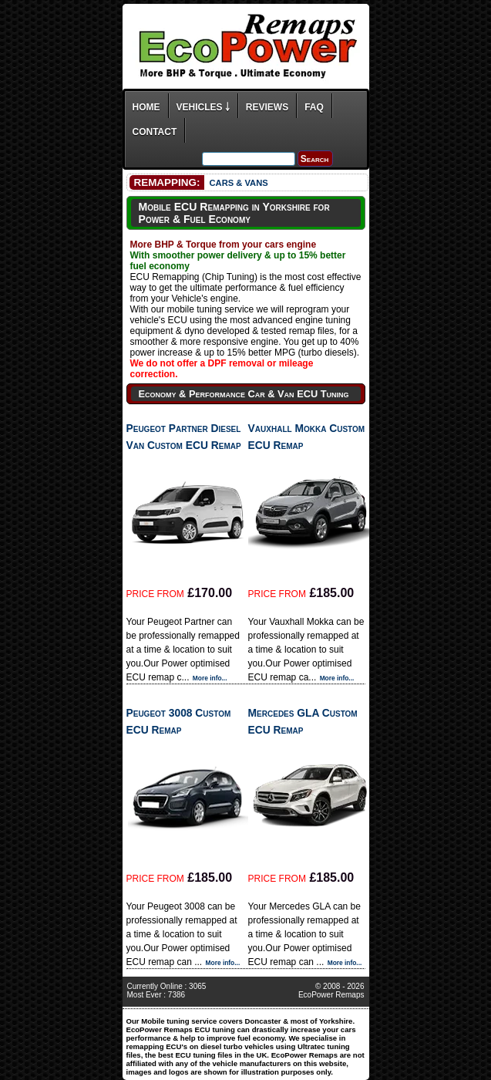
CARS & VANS (238, 182)
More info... (210, 678)
